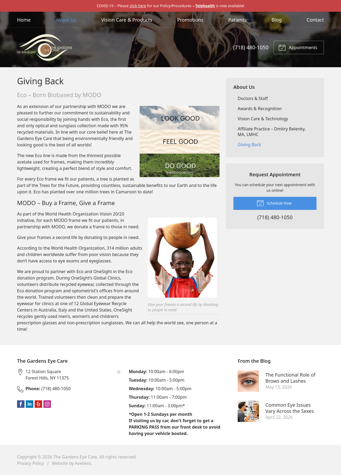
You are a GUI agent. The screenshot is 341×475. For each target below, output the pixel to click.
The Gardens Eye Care (75, 457)
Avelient (83, 463)
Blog (276, 20)
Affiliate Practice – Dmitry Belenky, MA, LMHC (272, 131)
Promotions (190, 20)
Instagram (47, 404)
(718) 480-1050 (251, 47)
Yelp (38, 404)
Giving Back (249, 144)
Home (24, 20)
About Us (66, 20)
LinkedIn (29, 404)
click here (137, 5)
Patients (237, 20)
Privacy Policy (30, 463)
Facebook (21, 404)
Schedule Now (274, 202)
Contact (315, 20)
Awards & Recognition (260, 108)
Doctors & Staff (253, 98)
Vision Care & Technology (263, 119)
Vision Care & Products (126, 20)
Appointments (297, 47)
